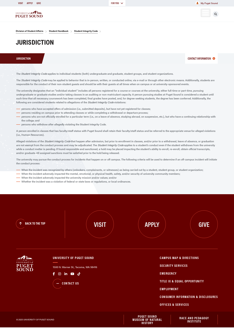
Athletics (180, 13)
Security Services (174, 265)
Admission (129, 13)
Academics (105, 13)
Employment (169, 288)
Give (39, 3)
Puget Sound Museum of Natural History (147, 320)
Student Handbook (58, 30)
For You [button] (117, 3)
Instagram (59, 274)
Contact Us (66, 284)
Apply (30, 3)
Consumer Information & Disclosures (189, 296)
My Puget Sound (206, 3)
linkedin (65, 274)
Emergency (168, 273)
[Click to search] (216, 14)
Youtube (72, 274)
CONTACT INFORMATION (201, 58)
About (84, 13)
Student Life (155, 13)
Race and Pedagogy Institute (194, 320)
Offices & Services (174, 304)
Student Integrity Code (86, 30)
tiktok (79, 274)
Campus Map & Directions (179, 257)
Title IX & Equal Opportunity (182, 281)
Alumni (197, 13)
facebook (54, 274)
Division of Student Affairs (29, 30)
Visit (20, 3)
